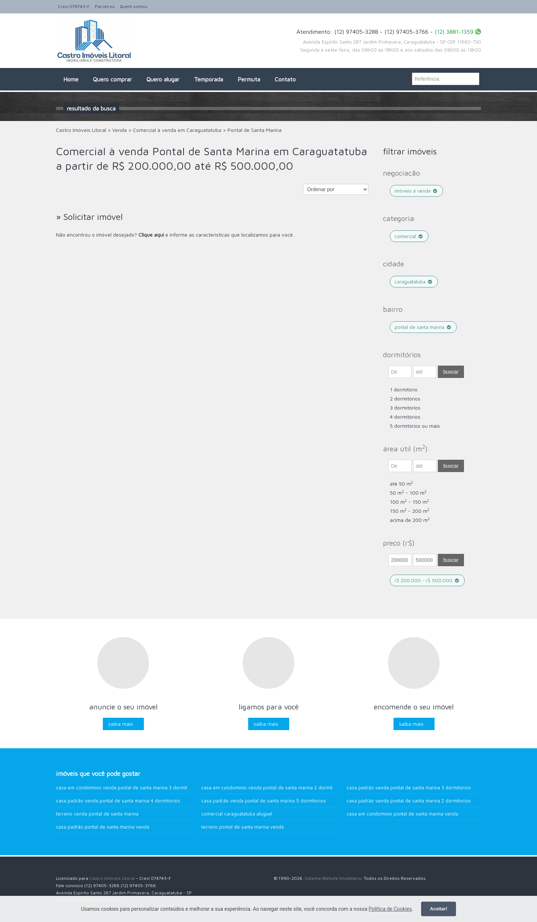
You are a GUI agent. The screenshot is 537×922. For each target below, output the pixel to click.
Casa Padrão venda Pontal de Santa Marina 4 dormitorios (118, 801)
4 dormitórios (405, 417)
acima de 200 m (410, 520)
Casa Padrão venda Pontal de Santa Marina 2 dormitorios (409, 801)
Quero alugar (162, 79)
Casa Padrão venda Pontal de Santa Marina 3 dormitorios (409, 787)
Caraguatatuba (414, 282)
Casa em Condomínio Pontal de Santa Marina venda (402, 814)
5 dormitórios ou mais (415, 426)
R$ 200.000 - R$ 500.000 (427, 580)
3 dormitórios (405, 407)
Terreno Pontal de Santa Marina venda (242, 827)
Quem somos (134, 6)
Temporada (208, 79)
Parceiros (105, 6)
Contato (285, 79)
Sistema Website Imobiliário (333, 878)
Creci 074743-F (74, 6)
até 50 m (401, 483)
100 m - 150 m (409, 502)
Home (70, 79)
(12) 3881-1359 (454, 31)
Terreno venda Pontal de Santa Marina (97, 814)
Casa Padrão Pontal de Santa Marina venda (102, 827)
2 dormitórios (405, 398)
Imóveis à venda (416, 191)
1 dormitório (403, 389)
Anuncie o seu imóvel (123, 706)
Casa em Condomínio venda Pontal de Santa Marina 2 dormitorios (272, 787)
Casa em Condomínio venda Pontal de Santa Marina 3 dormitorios (127, 787)
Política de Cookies (390, 909)
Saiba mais (120, 724)
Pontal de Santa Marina (423, 327)
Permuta (249, 79)
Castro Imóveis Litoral (112, 878)
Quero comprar (112, 79)
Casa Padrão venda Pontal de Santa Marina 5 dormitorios (263, 801)
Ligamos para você (269, 706)
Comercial (409, 236)
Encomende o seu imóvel (414, 706)
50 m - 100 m (408, 493)
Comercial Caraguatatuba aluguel (236, 814)
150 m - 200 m (409, 511)
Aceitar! (438, 908)
